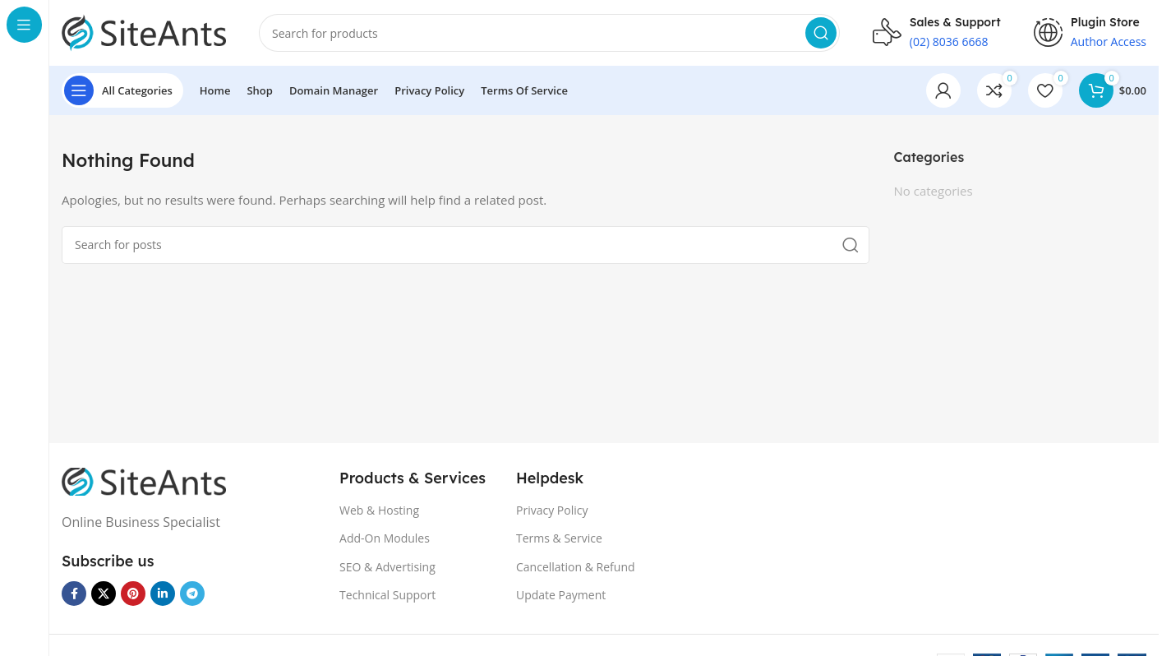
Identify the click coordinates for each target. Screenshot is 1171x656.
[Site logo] (144, 31)
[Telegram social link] (192, 593)
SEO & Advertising (387, 567)
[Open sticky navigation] (122, 90)
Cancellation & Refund (575, 567)
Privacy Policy (552, 510)
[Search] (549, 33)
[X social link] (103, 593)
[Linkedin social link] (162, 593)
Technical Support (387, 595)
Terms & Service (559, 538)
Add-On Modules (384, 538)
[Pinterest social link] (133, 593)
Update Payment (561, 595)
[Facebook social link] (74, 593)
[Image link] (144, 480)
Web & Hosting (379, 510)
